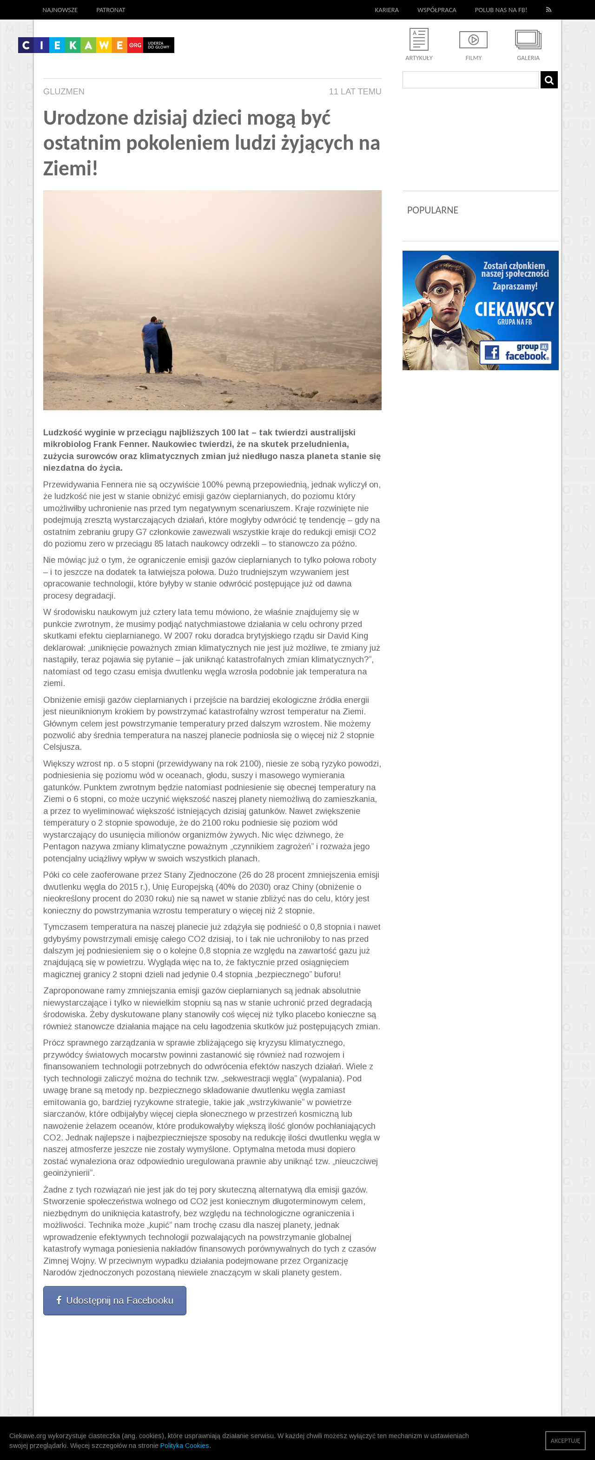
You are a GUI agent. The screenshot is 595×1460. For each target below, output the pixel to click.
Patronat (111, 10)
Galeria (528, 58)
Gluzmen (64, 91)
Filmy (474, 58)
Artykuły (418, 58)
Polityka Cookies (184, 1445)
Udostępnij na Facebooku (114, 1300)
